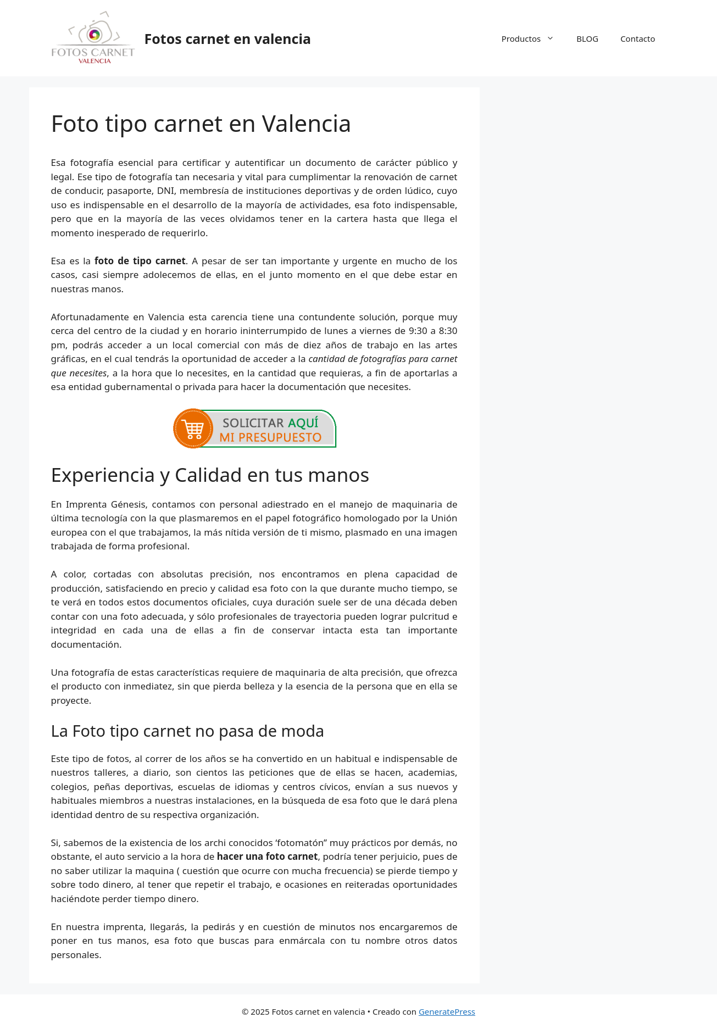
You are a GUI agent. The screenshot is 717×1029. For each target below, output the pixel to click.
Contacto (637, 38)
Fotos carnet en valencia (227, 38)
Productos (533, 38)
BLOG (587, 38)
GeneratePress (447, 1011)
